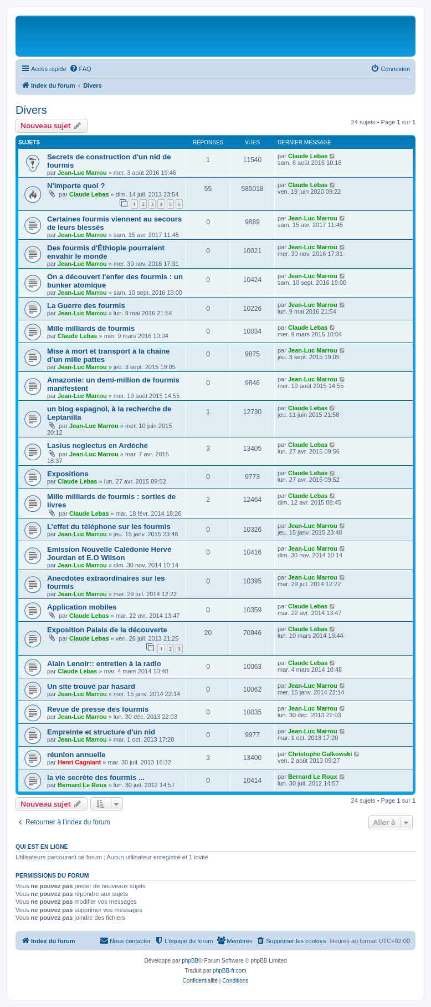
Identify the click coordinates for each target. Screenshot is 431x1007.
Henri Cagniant (79, 762)
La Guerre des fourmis (86, 305)
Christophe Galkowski (320, 754)
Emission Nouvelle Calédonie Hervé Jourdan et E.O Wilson (109, 553)
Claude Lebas (308, 156)
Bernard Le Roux (82, 785)
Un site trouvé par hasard (91, 686)
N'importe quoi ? (76, 186)
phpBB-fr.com (230, 971)
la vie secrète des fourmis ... (96, 777)
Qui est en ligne (42, 846)
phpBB (190, 961)
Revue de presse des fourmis (97, 709)
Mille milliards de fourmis (91, 328)
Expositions (68, 474)
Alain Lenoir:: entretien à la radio (104, 663)
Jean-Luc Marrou (82, 172)
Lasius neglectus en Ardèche (97, 445)
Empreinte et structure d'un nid (101, 732)
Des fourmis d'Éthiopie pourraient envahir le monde (106, 252)
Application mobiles (81, 607)
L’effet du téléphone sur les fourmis (109, 526)
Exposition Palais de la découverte (107, 630)
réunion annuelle (76, 755)
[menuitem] (80, 68)
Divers (31, 110)
